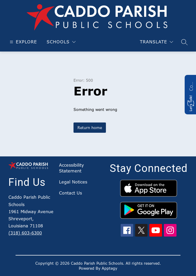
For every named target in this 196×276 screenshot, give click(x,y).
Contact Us (70, 193)
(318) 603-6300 (25, 233)
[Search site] (184, 42)
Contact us (191, 85)
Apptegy (109, 268)
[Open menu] (22, 42)
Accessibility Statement (71, 168)
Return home (89, 127)
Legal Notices (73, 182)
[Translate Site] (156, 42)
